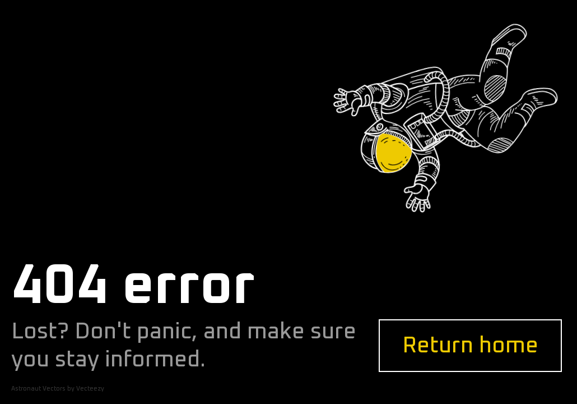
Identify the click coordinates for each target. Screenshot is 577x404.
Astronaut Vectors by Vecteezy (57, 388)
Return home (470, 345)
